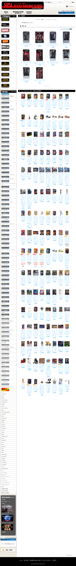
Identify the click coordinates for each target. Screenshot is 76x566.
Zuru (2, 470)
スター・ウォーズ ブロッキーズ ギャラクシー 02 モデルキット (30, 156)
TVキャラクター (5, 64)
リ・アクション (5, 381)
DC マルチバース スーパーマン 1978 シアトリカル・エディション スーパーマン (48, 296)
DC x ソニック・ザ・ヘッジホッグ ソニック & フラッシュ (67, 137)
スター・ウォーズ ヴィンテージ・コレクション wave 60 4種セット (35, 156)
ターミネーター (5, 227)
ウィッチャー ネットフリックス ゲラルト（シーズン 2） (66, 39)
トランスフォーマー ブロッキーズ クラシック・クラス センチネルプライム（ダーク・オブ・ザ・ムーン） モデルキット (67, 257)
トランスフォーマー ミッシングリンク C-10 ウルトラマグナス (54, 254)
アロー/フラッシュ (5, 116)
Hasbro (2, 422)
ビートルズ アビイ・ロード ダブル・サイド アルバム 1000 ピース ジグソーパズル (30, 296)
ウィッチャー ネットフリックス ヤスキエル (66, 56)
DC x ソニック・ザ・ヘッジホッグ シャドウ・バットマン (48, 137)
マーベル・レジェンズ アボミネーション (67, 346)
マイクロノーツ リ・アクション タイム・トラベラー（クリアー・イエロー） (61, 101)
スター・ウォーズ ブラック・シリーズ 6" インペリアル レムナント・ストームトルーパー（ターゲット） (42, 278)
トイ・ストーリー (5, 244)
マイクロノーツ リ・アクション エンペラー (23, 120)
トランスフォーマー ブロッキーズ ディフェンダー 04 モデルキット (35, 255)
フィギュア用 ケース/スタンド (7, 346)
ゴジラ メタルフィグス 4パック (54, 362)
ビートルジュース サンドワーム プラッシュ (36, 120)
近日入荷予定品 (4, 490)
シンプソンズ (5, 169)
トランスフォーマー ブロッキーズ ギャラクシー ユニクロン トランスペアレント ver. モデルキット (48, 256)
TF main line (3, 456)
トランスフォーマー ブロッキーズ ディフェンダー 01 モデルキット (67, 236)
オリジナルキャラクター (6, 75)
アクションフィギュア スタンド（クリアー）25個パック (67, 385)
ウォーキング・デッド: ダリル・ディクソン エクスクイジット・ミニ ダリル (23, 348)
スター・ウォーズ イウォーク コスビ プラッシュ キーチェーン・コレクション (61, 277)
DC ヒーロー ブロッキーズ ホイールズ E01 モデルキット (29, 137)
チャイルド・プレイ (5, 235)
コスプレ (5, 337)
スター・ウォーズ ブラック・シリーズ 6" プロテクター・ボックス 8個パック (61, 386)
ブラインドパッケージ (6, 350)
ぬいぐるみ (5, 341)
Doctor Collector (4, 408)
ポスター (5, 363)
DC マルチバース (5, 306)
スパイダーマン (5, 209)
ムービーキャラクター (6, 58)
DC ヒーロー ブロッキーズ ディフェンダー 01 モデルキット (29, 100)
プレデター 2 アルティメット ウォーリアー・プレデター (42, 346)
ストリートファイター (6, 196)
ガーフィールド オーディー (23, 154)
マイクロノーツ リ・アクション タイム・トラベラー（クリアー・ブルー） (67, 101)
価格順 (67, 29)
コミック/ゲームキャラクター (7, 69)
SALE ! (5, 390)
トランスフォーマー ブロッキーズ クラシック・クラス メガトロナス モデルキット (29, 387)
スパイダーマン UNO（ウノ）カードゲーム (23, 215)
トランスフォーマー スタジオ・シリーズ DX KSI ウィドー (35, 385)
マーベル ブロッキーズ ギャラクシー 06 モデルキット (55, 216)
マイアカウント (71, 6)
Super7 (2, 452)
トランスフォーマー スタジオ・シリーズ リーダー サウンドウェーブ (35, 296)
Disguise (3, 404)
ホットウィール (5, 289)
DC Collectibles (4, 400)
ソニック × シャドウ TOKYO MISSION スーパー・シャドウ (54, 156)
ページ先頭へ (69, 555)
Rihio (2, 448)
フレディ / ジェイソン (6, 280)
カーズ (5, 138)
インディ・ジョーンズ (6, 121)
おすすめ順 (62, 29)
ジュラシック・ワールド (6, 164)
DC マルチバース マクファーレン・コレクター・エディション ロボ (36, 138)
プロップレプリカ (5, 355)
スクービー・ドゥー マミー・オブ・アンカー (36, 346)
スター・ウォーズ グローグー (7, 177)
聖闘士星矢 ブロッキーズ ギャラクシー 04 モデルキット (35, 100)
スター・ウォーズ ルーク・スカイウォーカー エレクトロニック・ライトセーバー (67, 196)
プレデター (5, 285)
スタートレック (5, 192)
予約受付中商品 (4, 488)
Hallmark (3, 420)
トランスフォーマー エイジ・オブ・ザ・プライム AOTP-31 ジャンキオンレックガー (67, 121)
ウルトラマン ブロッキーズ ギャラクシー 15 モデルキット (67, 330)
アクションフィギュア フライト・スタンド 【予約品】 (30, 364)
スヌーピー (5, 205)
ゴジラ (5, 160)
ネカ (5, 47)
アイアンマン (5, 103)
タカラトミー (4, 474)
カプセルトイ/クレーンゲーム (7, 328)
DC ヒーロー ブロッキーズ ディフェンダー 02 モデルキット (23, 100)
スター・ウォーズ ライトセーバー (8, 187)
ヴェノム (5, 125)
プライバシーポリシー (46, 560)
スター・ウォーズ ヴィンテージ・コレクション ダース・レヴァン (35, 330)
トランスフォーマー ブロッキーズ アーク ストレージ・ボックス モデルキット (42, 121)
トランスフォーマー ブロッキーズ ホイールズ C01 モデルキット (55, 100)
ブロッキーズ (5, 42)
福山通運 (3, 532)
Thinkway (3, 458)
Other (2, 486)
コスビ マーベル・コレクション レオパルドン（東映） (48, 346)
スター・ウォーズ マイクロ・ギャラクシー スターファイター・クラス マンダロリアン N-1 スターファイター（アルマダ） (23, 198)
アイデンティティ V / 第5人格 (7, 108)
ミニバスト (5, 372)
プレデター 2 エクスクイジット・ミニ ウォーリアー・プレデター (48, 330)
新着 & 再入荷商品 (5, 492)
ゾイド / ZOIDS (5, 218)
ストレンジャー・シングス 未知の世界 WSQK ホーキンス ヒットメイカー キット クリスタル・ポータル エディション (48, 367)
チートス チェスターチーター (23, 383)
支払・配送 (26, 560)
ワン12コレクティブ (5, 385)
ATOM (11, 550)
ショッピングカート (66, 12)
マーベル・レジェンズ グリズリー (48, 234)
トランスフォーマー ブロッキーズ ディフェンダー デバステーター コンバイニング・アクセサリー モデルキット (48, 103)
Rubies (2, 450)
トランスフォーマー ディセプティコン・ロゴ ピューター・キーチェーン (54, 385)
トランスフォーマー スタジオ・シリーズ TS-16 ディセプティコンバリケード (48, 121)
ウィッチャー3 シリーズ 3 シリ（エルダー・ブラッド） (26, 57)
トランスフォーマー (5, 25)
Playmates (3, 446)
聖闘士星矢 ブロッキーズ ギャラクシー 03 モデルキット (42, 100)
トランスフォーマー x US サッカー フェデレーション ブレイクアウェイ (23, 236)
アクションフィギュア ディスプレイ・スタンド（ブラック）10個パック (48, 385)
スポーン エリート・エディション (23, 362)
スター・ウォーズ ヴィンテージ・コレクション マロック (29, 276)
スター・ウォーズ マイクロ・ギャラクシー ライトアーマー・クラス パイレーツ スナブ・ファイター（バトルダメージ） (48, 176)
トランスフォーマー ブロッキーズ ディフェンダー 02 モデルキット (23, 255)
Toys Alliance (4, 462)
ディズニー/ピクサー (5, 53)
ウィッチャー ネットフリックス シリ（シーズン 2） (26, 38)
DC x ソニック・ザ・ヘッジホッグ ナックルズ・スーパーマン (54, 138)
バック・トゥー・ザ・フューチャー (8, 249)
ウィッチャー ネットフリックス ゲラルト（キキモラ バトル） (53, 57)
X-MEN (5, 311)
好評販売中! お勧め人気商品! (7, 95)
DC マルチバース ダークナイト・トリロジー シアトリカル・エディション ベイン (54, 296)
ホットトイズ (4, 480)
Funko (2, 416)
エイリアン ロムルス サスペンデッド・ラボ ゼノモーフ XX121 (42, 313)
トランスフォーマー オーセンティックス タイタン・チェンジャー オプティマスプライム (23, 331)
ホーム (6, 12)
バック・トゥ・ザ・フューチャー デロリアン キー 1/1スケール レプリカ (55, 195)
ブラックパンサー (5, 272)
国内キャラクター (5, 80)
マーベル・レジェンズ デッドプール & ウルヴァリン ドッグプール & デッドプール (42, 237)
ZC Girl (5, 315)
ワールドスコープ (5, 484)
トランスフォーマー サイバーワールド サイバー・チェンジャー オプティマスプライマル (42, 139)
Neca (2, 442)
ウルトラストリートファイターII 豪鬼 (23, 312)
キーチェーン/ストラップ (6, 333)
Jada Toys (3, 426)
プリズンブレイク (5, 276)
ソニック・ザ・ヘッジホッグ (7, 222)
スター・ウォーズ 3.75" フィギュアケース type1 (30, 312)
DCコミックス (5, 36)
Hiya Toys (3, 424)
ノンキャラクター (5, 86)
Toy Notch (3, 460)
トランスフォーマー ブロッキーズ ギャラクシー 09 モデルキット (36, 313)
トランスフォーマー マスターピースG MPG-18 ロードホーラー (60, 254)
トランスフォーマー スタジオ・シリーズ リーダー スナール (48, 195)
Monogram (3, 440)
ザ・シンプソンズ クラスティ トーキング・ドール (67, 216)
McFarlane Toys (4, 436)
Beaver (2, 396)
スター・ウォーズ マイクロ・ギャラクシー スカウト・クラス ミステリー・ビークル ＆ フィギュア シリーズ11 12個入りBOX (30, 198)
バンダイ (3, 478)
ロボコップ (5, 302)
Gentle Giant (3, 418)
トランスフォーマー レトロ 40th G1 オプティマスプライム (61, 330)
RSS (7, 550)
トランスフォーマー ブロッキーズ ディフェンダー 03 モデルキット (29, 255)
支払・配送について (18, 12)
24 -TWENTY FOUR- (5, 99)
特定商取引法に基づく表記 (35, 560)
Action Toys (3, 394)
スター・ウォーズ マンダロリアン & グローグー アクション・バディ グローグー (67, 277)
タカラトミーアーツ (5, 476)
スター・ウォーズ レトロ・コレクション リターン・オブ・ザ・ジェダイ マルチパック (42, 331)
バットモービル (5, 258)
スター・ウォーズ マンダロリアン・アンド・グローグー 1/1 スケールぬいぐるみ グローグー (23, 139)
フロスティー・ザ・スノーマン (60, 293)
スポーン (5, 214)
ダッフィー (5, 231)
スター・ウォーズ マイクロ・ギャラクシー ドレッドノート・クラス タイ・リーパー (35, 174)
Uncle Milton (3, 464)
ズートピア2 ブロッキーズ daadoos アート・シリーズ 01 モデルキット (42, 217)
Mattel (2, 434)
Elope (2, 410)
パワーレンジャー (5, 267)
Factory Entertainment (5, 412)
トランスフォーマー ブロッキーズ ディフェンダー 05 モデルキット (42, 255)
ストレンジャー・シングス (7, 201)
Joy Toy (2, 430)
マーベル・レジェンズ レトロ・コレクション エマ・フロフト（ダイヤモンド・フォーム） (61, 237)
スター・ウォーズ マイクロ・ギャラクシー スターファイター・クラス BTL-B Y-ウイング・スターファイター (60, 175)
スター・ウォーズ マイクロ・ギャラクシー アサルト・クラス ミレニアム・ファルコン (67, 314)
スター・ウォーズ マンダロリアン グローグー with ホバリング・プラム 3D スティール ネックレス (42, 387)
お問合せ (29, 12)
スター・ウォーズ (5, 20)
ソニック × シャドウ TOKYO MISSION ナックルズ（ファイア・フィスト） (61, 157)
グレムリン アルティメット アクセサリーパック (30, 172)
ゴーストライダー (5, 156)
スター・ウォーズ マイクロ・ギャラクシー (8, 182)
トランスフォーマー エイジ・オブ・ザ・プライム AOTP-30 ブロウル (61, 121)
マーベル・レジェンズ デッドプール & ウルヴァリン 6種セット (30, 236)
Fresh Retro (3, 414)
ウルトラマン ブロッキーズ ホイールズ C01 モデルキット (55, 313)
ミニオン (5, 298)
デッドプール (5, 240)
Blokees (2, 398)
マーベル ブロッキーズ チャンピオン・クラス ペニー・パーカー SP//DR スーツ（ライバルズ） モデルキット (30, 218)
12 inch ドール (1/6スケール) (7, 320)
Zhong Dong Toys (4, 468)
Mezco (2, 438)
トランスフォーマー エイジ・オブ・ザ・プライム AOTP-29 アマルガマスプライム (54, 121)
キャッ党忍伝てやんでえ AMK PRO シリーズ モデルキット (42, 364)
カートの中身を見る (8, 539)
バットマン (5, 254)
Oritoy (2, 444)
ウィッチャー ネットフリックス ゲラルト (26, 74)
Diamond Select (4, 402)
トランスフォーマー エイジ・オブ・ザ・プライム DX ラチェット (42, 195)
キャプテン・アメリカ (6, 143)
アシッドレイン (5, 112)
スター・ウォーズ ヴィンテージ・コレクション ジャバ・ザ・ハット (54, 330)
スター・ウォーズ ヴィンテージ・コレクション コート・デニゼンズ (48, 313)
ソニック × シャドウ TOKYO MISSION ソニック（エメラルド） (42, 156)
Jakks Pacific (3, 428)
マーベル (5, 31)
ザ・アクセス (4, 472)
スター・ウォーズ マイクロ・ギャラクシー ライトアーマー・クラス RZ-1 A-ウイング (42, 174)
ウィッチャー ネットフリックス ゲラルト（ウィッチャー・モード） (53, 39)
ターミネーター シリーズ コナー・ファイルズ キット (54, 346)
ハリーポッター (5, 263)
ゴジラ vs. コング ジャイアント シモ (42, 294)
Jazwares (3, 432)
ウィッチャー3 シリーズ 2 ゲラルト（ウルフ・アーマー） (40, 74)
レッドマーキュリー (5, 482)
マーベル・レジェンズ (6, 293)
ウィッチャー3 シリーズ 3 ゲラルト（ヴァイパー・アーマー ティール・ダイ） (40, 57)
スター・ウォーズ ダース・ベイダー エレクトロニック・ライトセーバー (60, 195)
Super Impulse (4, 454)
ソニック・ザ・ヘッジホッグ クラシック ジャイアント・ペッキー (67, 156)
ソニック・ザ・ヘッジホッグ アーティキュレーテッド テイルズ (23, 173)
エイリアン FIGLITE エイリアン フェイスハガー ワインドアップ (48, 276)
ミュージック (5, 376)
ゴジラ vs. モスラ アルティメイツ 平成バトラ (61, 346)
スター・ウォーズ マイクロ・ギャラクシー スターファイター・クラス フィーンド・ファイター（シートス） (67, 176)
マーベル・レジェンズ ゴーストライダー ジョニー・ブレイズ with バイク (35, 236)
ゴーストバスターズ (5, 151)
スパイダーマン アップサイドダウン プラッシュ (29, 120)
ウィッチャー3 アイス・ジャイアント (39, 38)
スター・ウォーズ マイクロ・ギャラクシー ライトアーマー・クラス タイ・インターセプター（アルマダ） (54, 175)
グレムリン (5, 147)
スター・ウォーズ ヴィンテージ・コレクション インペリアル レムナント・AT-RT (35, 277)
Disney (2, 406)
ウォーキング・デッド (6, 130)
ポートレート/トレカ (5, 359)
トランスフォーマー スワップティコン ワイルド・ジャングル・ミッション (29, 330)
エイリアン (5, 134)
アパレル (5, 324)
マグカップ (5, 368)
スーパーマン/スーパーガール (7, 173)
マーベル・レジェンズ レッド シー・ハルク (55, 235)
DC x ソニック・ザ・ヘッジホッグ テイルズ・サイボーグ (60, 137)
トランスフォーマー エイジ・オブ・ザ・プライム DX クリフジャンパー (35, 195)
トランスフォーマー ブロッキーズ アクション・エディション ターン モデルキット (61, 365)
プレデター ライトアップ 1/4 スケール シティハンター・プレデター (36, 364)
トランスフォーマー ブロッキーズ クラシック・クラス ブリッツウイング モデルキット (23, 277)
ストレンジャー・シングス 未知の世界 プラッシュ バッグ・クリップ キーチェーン (29, 348)
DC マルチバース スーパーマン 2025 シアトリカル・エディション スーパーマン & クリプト (67, 365)
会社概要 (3, 499)
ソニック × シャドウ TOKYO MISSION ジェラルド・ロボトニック (48, 156)
